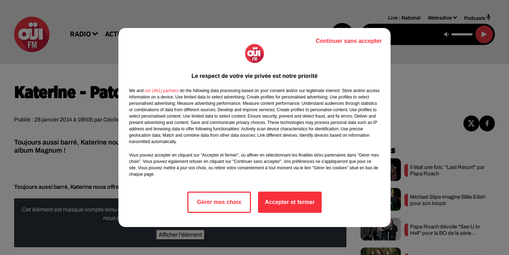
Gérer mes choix (219, 202)
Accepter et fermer (290, 202)
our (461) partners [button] (162, 90)
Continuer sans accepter (349, 41)
